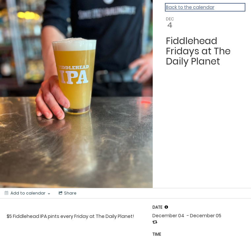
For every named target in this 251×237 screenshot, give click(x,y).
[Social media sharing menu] (67, 193)
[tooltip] (166, 207)
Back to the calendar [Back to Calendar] (190, 7)
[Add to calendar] (27, 193)
